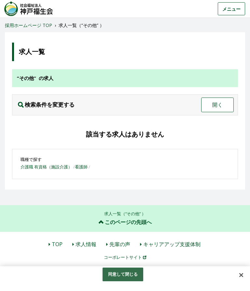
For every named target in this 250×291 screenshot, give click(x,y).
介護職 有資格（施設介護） (46, 167)
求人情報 (86, 244)
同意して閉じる (123, 274)
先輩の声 (119, 244)
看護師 (81, 167)
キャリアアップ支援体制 (172, 244)
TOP (57, 244)
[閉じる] (241, 275)
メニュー (231, 9)
